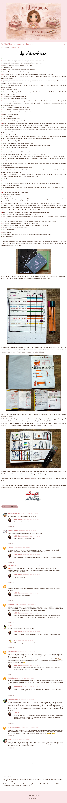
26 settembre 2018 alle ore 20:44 (31, 631)
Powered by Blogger (34, 795)
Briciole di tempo (13, 699)
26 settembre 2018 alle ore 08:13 (29, 513)
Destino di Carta (13, 604)
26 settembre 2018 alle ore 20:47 (31, 686)
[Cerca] (65, 4)
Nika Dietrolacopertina (15, 566)
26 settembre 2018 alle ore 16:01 (25, 678)
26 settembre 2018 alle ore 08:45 (31, 566)
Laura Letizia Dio (31, 478)
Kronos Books (12, 651)
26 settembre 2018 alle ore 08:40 (22, 547)
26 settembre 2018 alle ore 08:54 (22, 586)
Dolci (10, 626)
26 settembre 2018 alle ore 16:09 (27, 699)
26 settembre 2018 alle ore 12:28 (25, 651)
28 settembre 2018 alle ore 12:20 (20, 739)
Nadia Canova (12, 678)
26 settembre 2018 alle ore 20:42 (31, 519)
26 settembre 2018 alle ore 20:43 (31, 593)
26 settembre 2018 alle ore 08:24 (27, 530)
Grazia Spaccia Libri (14, 513)
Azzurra (10, 586)
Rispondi (11, 527)
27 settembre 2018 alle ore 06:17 (26, 640)
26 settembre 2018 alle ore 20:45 (31, 665)
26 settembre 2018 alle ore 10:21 (20, 626)
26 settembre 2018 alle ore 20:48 (31, 713)
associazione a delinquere (9, 506)
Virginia (10, 547)
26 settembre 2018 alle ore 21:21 (29, 727)
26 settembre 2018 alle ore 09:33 (27, 604)
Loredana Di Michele (14, 727)
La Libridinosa (18, 519)
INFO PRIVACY (7, 776)
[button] (65, 44)
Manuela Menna (13, 530)
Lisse (9, 739)
